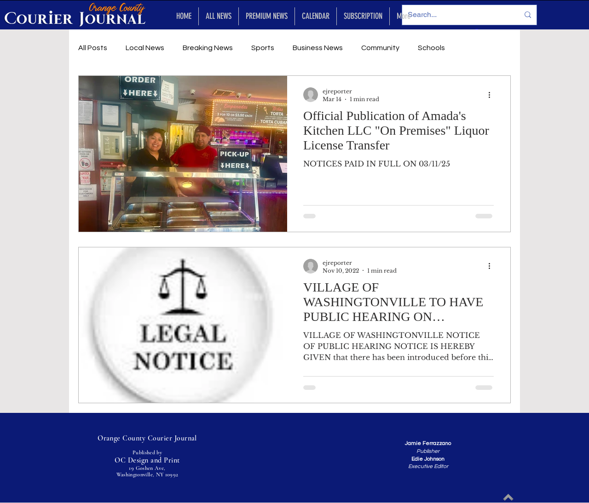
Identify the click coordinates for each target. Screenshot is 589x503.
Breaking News (208, 47)
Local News (145, 47)
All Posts (92, 47)
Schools (431, 47)
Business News (318, 47)
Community (380, 47)
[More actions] (492, 94)
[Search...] (456, 15)
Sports (262, 47)
